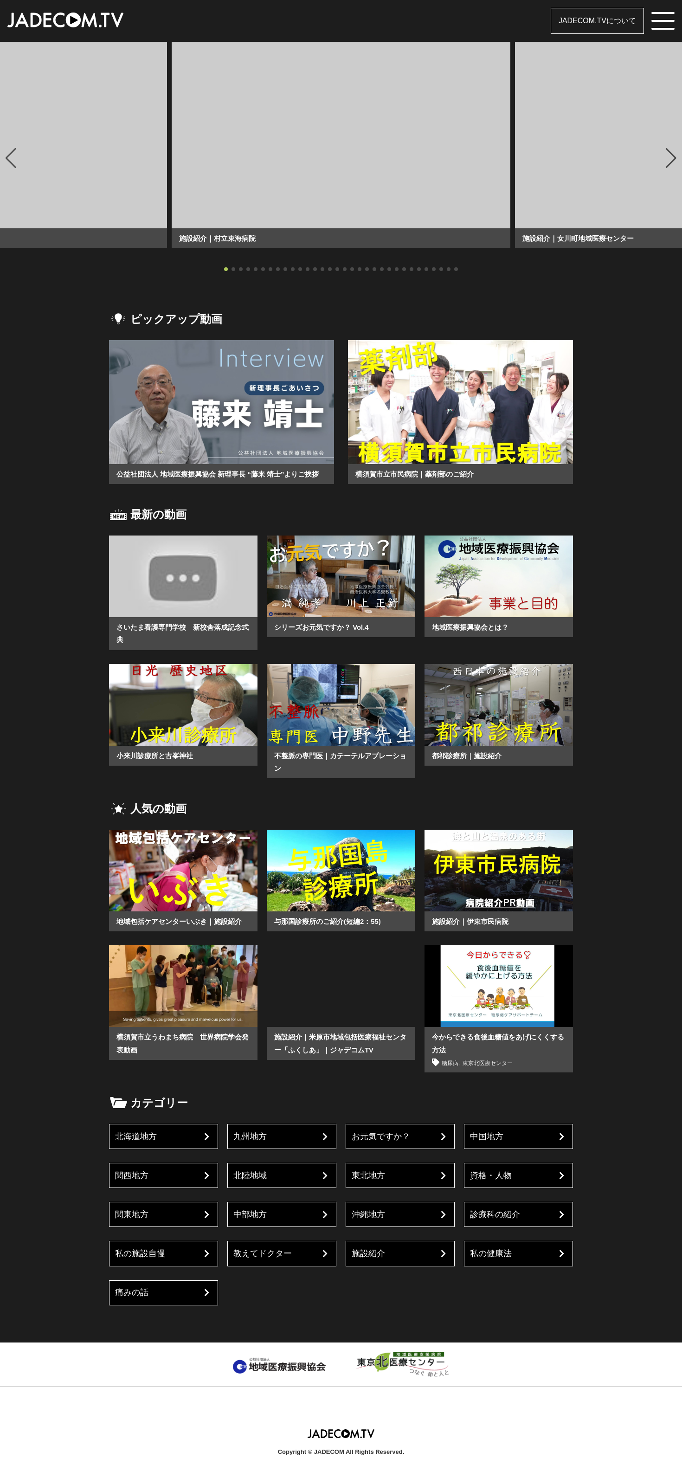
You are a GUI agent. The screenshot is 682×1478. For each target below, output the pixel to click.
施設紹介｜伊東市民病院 (473, 934)
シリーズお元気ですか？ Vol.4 (324, 640)
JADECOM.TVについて (597, 21)
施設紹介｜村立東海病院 (220, 238)
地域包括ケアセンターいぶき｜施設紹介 (183, 934)
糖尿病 (451, 1075)
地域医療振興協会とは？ (473, 640)
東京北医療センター (491, 1075)
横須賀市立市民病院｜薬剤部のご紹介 (418, 474)
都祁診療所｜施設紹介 (469, 768)
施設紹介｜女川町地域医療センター (581, 238)
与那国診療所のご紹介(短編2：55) (331, 934)
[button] (11, 158)
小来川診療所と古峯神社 (157, 768)
